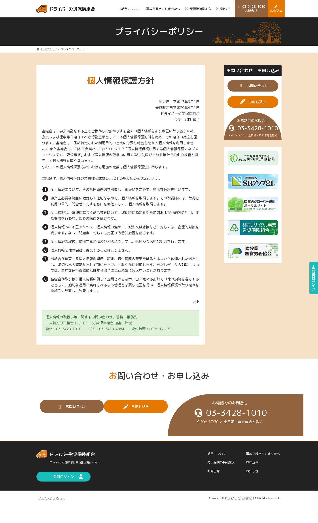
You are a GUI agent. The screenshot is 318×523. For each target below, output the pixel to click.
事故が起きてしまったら (263, 454)
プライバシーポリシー (51, 498)
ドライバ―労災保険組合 (239, 498)
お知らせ (252, 471)
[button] (252, 86)
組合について (216, 454)
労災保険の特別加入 (221, 462)
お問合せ (213, 471)
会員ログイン (313, 278)
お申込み (252, 462)
